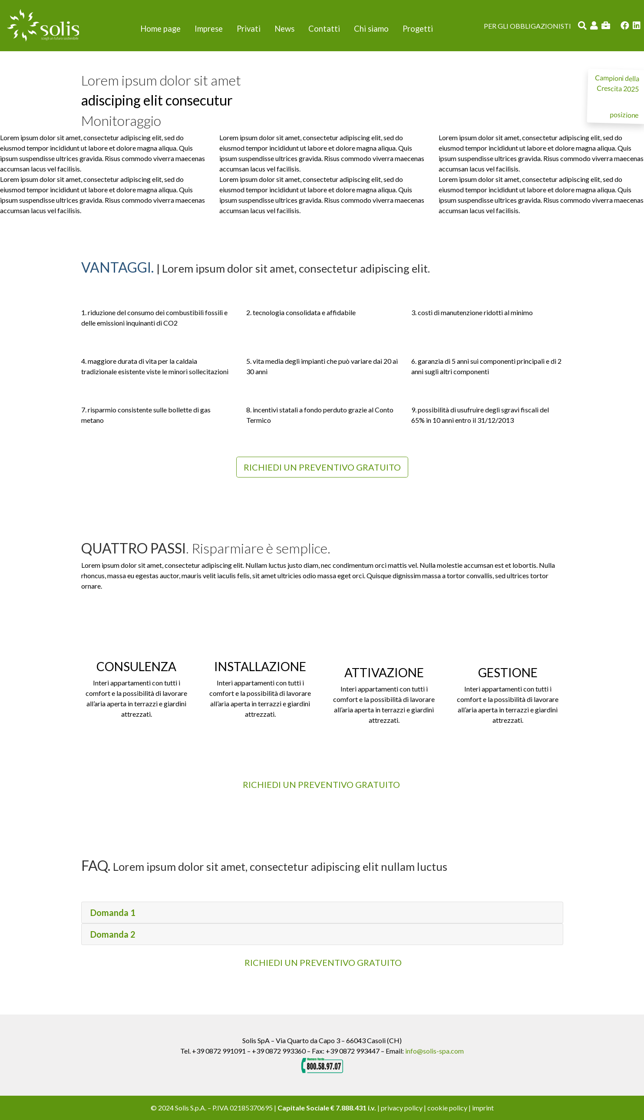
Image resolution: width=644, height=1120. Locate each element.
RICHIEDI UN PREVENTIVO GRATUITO (323, 962)
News (284, 28)
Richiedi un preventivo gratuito (322, 467)
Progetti (418, 28)
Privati (249, 28)
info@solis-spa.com (434, 1051)
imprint (483, 1108)
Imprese (209, 28)
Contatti (324, 28)
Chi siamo (371, 28)
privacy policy (402, 1108)
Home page (160, 28)
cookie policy (447, 1108)
